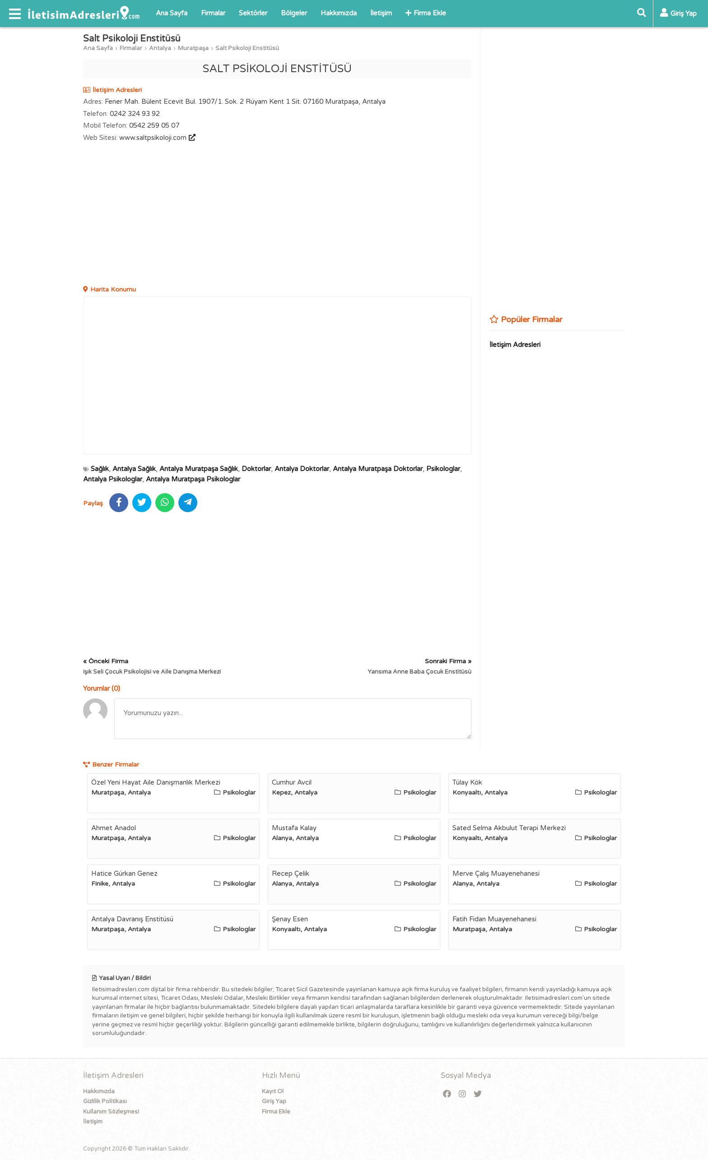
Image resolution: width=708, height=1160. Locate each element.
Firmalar (213, 13)
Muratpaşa (193, 48)
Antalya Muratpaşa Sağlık (198, 469)
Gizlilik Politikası (105, 1101)
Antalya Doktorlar (302, 469)
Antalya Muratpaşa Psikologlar (193, 479)
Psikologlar (443, 469)
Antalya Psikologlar (112, 479)
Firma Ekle (425, 13)
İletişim (381, 13)
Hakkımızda (339, 13)
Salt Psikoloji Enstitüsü (247, 48)
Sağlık (100, 469)
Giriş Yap (274, 1101)
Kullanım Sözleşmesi (111, 1111)
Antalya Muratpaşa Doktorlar (378, 469)
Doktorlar (256, 469)
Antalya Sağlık (134, 469)
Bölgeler (294, 13)
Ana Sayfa (171, 13)
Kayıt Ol (273, 1091)
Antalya (160, 48)
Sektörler (253, 13)
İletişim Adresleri (514, 345)
